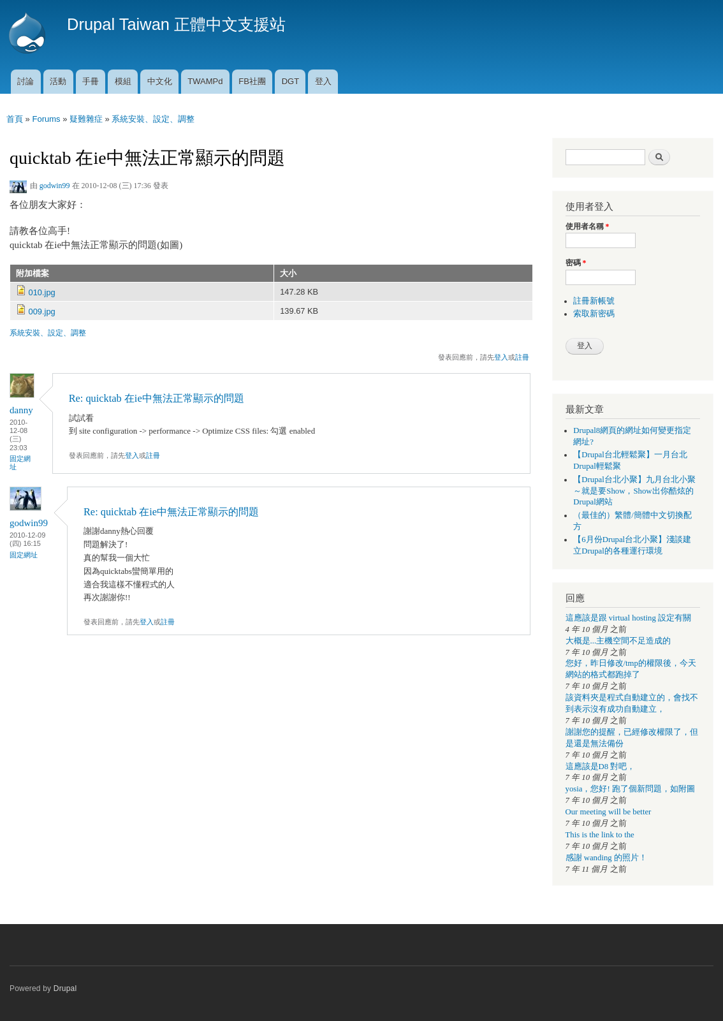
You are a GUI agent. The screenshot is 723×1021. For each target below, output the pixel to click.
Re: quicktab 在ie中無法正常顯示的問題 (156, 398)
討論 (25, 81)
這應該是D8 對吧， (601, 766)
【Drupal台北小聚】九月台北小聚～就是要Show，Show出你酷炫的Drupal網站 (634, 491)
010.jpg (42, 292)
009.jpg (42, 311)
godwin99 (55, 185)
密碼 (576, 262)
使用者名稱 (588, 226)
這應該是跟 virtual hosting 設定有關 (629, 617)
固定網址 (20, 463)
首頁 (14, 119)
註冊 (522, 357)
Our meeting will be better (609, 811)
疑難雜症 (86, 119)
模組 (123, 81)
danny (21, 410)
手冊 (90, 81)
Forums (46, 119)
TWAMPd (205, 81)
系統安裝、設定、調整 (153, 119)
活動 (58, 81)
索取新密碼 (594, 313)
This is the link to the (600, 834)
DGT (290, 81)
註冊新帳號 (594, 301)
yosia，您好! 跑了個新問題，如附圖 (630, 788)
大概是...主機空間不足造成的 (618, 640)
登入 (323, 81)
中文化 (159, 81)
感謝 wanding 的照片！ (606, 857)
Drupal (65, 988)
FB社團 (252, 81)
